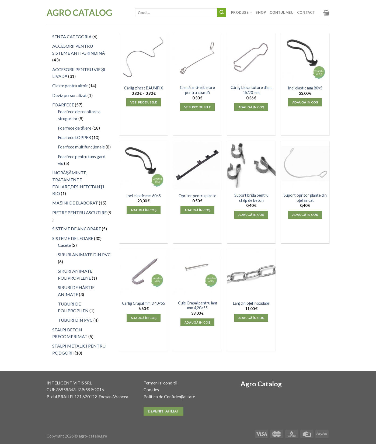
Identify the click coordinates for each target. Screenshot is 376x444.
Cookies (151, 389)
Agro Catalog (79, 12)
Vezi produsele (143, 102)
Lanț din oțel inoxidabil (251, 303)
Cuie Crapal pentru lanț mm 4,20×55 (197, 305)
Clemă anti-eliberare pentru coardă (197, 90)
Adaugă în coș (251, 107)
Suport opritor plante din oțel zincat (305, 198)
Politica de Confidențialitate (169, 396)
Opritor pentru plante (197, 195)
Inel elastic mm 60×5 (143, 195)
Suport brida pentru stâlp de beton (251, 198)
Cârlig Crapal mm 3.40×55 (143, 303)
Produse (241, 12)
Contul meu (281, 12)
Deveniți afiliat (163, 411)
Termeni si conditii (160, 382)
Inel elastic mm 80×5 (305, 88)
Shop (261, 12)
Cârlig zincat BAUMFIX (143, 88)
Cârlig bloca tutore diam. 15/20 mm (251, 90)
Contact (306, 12)
